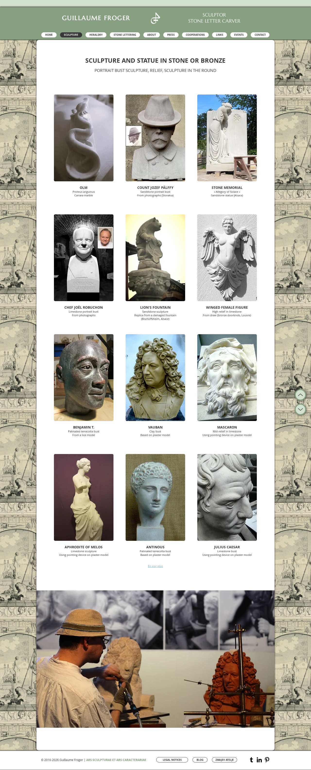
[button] (83, 148)
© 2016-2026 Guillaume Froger (62, 760)
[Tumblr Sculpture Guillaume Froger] (251, 759)
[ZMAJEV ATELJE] (224, 759)
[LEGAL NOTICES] (172, 759)
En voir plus (155, 566)
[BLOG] (199, 759)
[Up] (300, 409)
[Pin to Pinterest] (133, 98)
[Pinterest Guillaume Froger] (267, 759)
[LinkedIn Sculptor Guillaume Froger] (259, 759)
